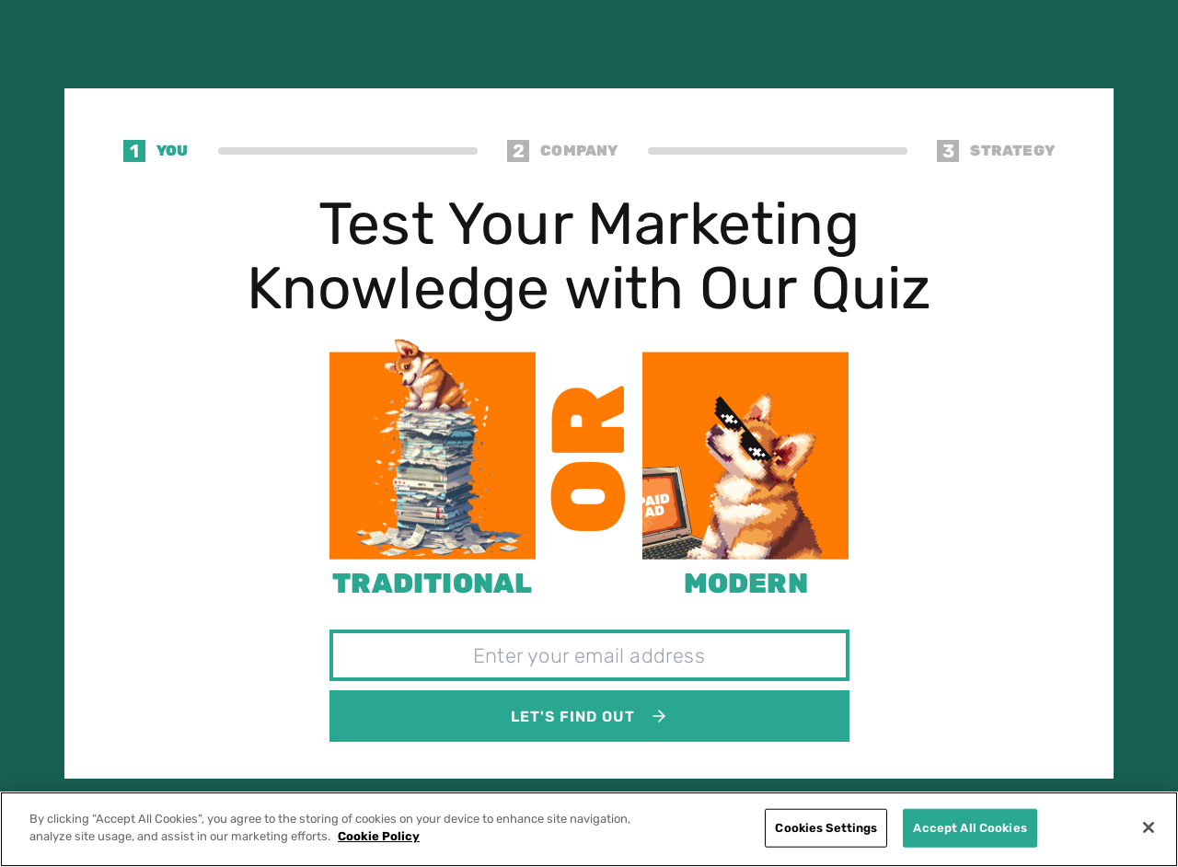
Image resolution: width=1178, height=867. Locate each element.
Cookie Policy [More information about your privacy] (379, 836)
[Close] (1148, 827)
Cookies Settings (826, 828)
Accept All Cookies (969, 828)
